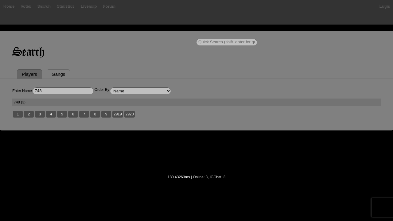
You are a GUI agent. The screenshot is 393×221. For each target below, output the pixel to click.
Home (51, 35)
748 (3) (63, 132)
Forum (167, 35)
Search (102, 35)
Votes (84, 35)
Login (341, 35)
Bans (68, 35)
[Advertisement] (196, 187)
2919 (161, 144)
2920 (173, 144)
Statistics (124, 35)
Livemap (147, 35)
